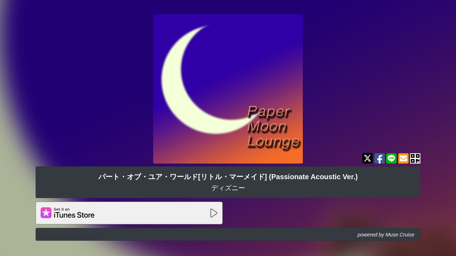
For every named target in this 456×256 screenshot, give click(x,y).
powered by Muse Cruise (386, 235)
